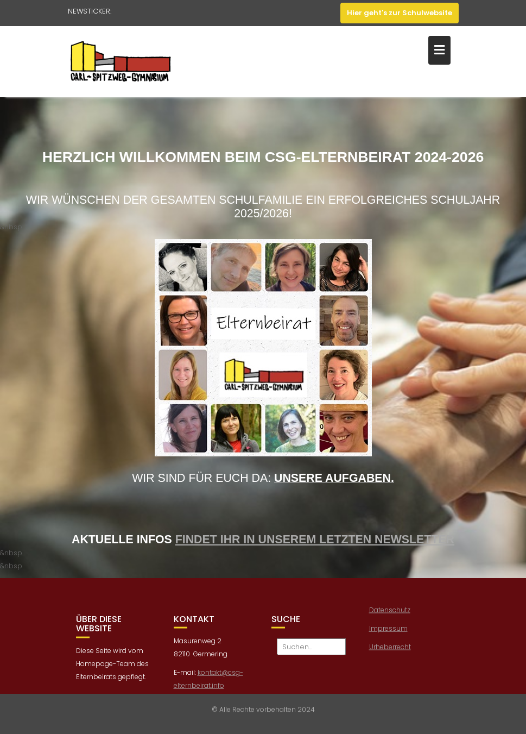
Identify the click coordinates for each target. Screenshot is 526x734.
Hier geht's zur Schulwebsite (399, 13)
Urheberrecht (390, 651)
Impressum (388, 632)
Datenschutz (389, 614)
